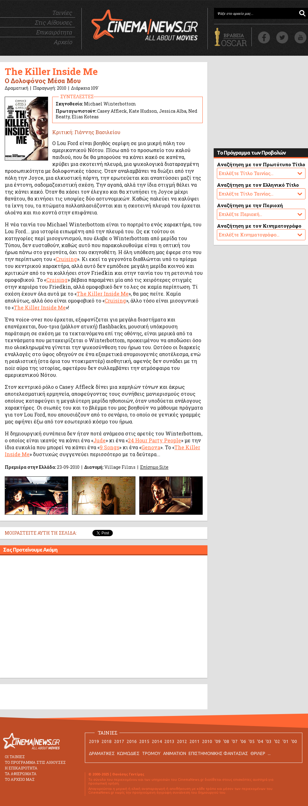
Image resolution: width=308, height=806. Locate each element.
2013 (169, 741)
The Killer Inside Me (103, 293)
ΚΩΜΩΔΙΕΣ (128, 753)
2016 (132, 741)
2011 (195, 741)
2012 (182, 741)
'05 (252, 741)
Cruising (66, 259)
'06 (243, 741)
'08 (226, 741)
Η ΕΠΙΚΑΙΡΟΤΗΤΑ (21, 767)
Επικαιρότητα (54, 32)
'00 (294, 741)
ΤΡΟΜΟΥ (151, 753)
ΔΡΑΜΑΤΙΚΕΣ (102, 753)
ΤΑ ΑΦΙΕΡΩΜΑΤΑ (20, 773)
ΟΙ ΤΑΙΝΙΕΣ (15, 756)
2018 (107, 741)
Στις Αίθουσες (53, 22)
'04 (260, 741)
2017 (119, 741)
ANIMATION (174, 753)
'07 (235, 741)
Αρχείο (62, 42)
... (269, 753)
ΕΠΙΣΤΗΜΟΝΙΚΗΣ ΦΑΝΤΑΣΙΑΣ (218, 753)
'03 (269, 741)
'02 (277, 741)
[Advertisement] (59, 618)
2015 (144, 741)
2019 (94, 741)
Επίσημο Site (154, 467)
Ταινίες (62, 12)
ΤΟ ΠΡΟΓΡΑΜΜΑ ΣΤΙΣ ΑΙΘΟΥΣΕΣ (35, 762)
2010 (207, 741)
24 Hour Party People (154, 440)
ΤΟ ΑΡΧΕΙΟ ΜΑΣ (20, 779)
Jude (99, 440)
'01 (286, 741)
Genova (150, 447)
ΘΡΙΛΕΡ (257, 753)
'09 (218, 741)
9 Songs (109, 447)
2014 (157, 741)
